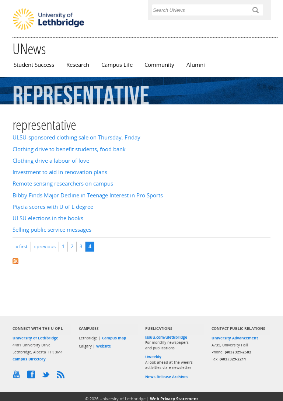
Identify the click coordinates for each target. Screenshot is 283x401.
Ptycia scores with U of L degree (53, 207)
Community (159, 65)
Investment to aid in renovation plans (60, 172)
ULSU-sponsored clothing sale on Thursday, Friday (76, 137)
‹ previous (45, 246)
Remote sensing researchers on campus (63, 183)
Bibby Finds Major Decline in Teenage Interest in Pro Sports (88, 195)
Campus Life (117, 65)
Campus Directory (29, 359)
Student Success (34, 65)
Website (103, 346)
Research (77, 65)
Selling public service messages (52, 230)
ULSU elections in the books (48, 218)
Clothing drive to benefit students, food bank (69, 149)
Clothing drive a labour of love (51, 161)
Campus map (114, 337)
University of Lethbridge (35, 337)
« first (21, 246)
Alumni (195, 65)
